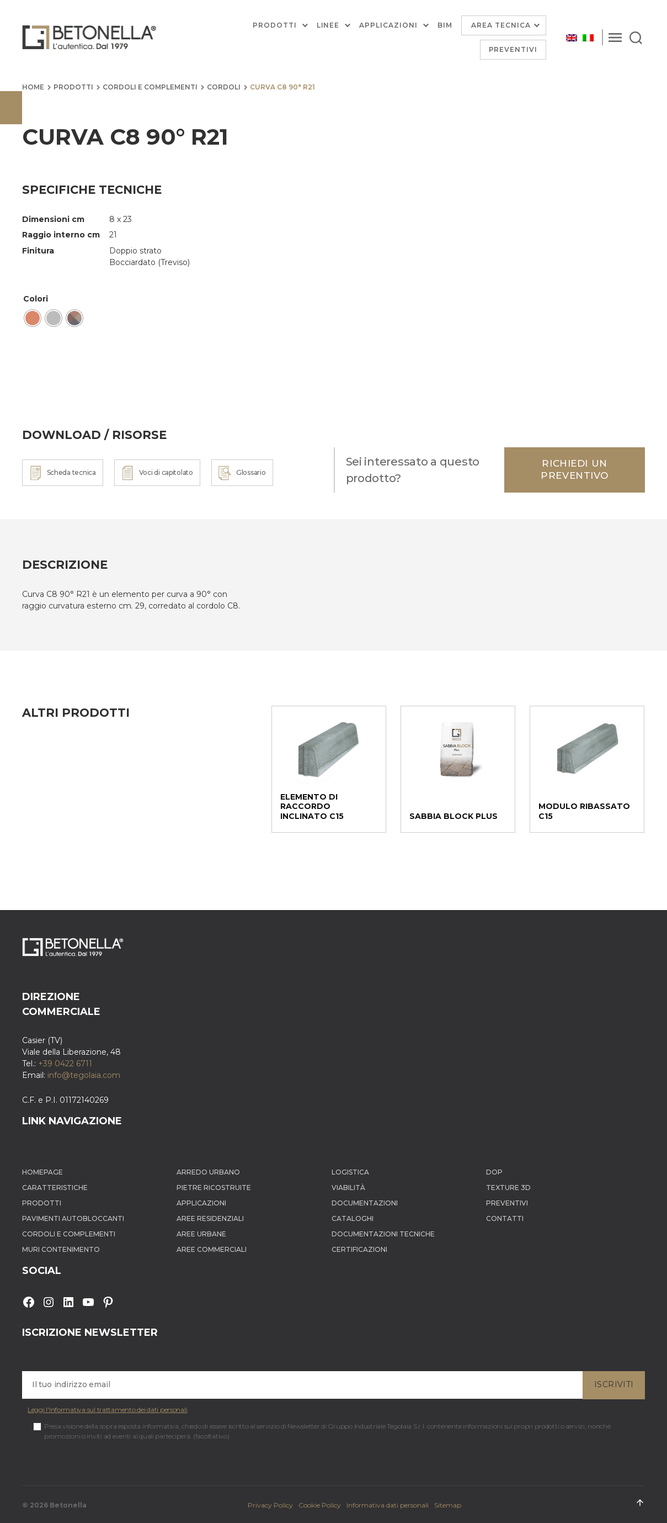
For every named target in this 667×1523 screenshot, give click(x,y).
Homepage (42, 1172)
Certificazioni (359, 1249)
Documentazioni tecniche (383, 1234)
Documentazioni (365, 1203)
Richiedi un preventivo (575, 469)
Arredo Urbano (208, 1172)
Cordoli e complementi (150, 87)
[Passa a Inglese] (571, 37)
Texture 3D (508, 1187)
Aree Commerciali (212, 1249)
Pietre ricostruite (214, 1187)
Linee (328, 25)
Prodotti (275, 25)
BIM (444, 25)
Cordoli (224, 87)
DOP (494, 1172)
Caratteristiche (55, 1187)
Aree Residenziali (210, 1218)
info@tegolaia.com (83, 1075)
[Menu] (615, 37)
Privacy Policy (270, 1505)
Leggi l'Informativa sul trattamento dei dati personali (107, 1409)
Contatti (505, 1218)
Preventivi (513, 49)
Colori (35, 299)
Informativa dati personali (387, 1505)
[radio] (32, 318)
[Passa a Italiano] (588, 37)
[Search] (636, 37)
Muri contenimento (61, 1249)
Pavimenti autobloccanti (73, 1218)
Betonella (68, 1505)
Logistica (350, 1172)
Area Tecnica (500, 25)
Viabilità (348, 1187)
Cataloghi (352, 1218)
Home (33, 87)
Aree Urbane (201, 1234)
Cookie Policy (319, 1505)
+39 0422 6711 (65, 1064)
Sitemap (447, 1505)
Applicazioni (388, 25)
